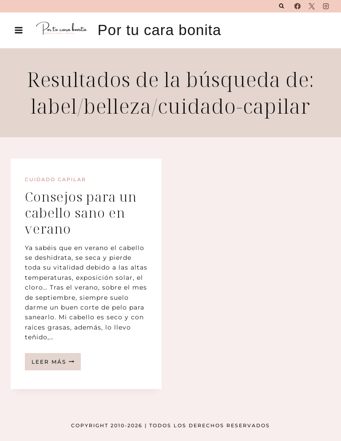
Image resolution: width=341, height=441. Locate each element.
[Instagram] (326, 6)
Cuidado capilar (55, 179)
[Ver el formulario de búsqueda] (281, 6)
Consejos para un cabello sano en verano (81, 212)
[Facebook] (297, 6)
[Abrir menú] (19, 30)
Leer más (56, 363)
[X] (311, 6)
